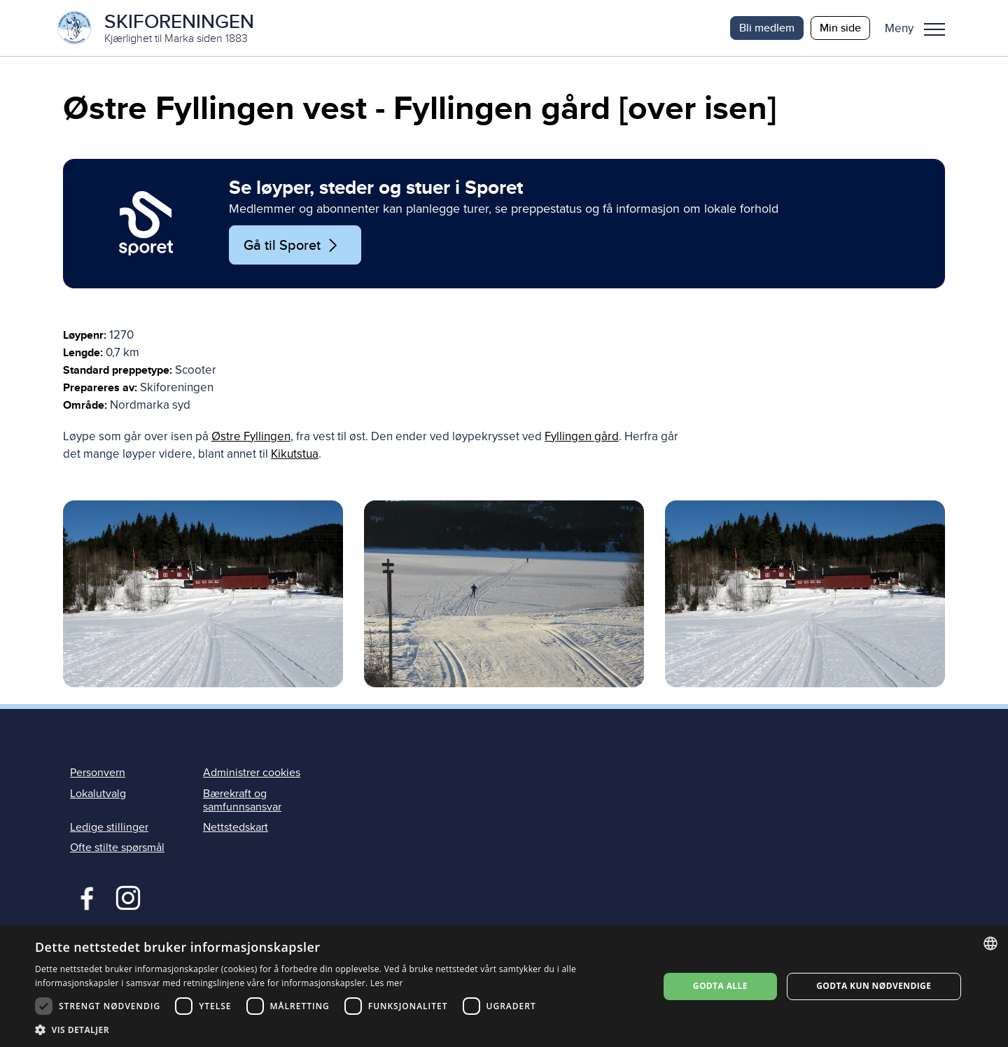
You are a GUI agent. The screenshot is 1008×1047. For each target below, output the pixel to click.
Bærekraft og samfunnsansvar (242, 800)
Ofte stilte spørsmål (117, 848)
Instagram (127, 897)
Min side (840, 28)
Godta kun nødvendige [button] (873, 986)
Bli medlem (766, 28)
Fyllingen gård (582, 436)
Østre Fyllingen (250, 436)
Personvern (97, 773)
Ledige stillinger (109, 827)
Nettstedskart (235, 827)
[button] (920, 27)
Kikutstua (294, 454)
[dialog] (504, 986)
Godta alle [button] (720, 986)
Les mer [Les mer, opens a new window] (386, 983)
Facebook (83, 897)
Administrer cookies (251, 773)
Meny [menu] (934, 29)
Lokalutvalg (98, 794)
